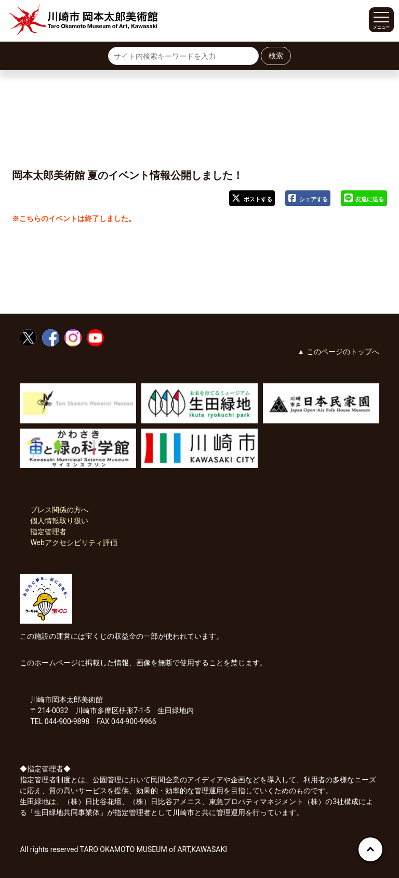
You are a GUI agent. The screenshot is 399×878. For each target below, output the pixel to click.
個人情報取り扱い (59, 521)
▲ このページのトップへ (338, 351)
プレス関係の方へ (59, 510)
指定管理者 (48, 531)
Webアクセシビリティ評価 (73, 542)
